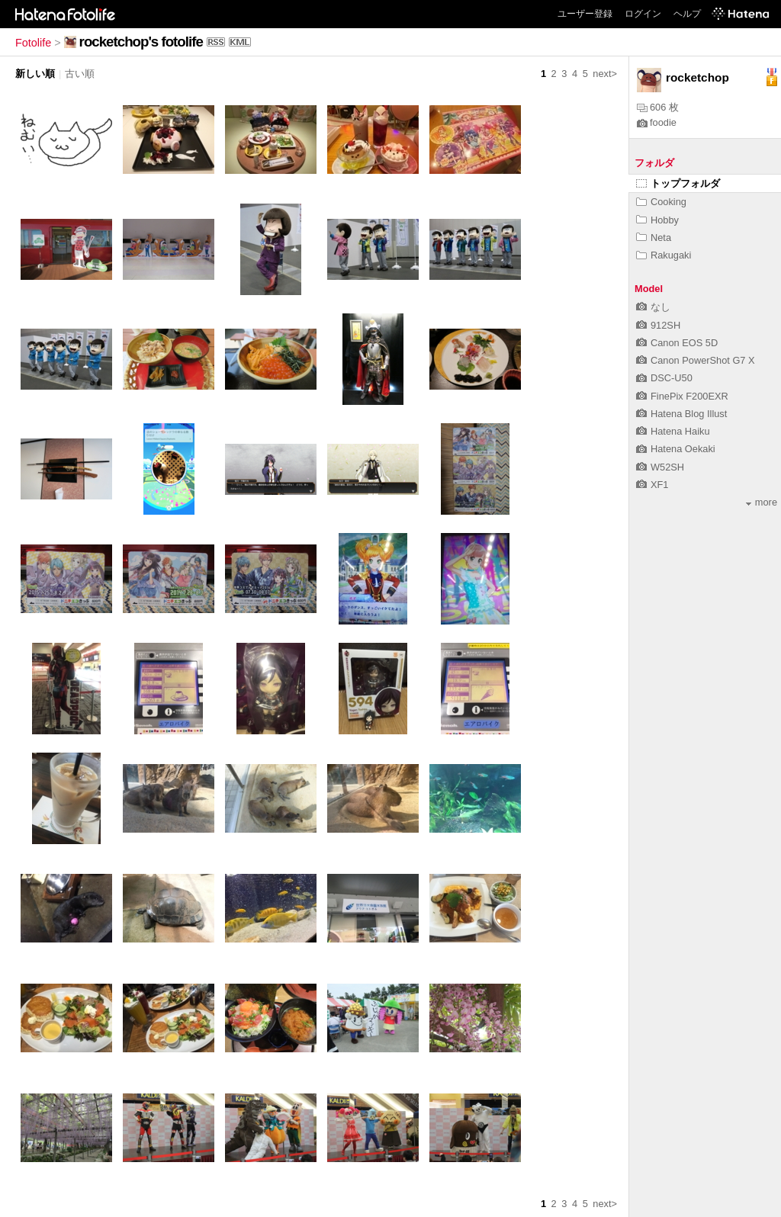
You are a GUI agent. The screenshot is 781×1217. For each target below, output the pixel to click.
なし (653, 307)
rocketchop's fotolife (141, 42)
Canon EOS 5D (677, 342)
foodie (657, 122)
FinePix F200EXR (682, 396)
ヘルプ (687, 13)
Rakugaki (663, 255)
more (761, 502)
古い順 (80, 73)
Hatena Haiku (673, 431)
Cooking (661, 201)
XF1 (652, 484)
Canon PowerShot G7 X (695, 360)
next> (605, 73)
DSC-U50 (664, 378)
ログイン (643, 13)
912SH (658, 325)
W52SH (660, 467)
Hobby (657, 220)
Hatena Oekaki (675, 448)
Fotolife (33, 43)
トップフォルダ (678, 183)
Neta (653, 237)
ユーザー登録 (585, 13)
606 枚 (658, 107)
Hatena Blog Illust (681, 413)
